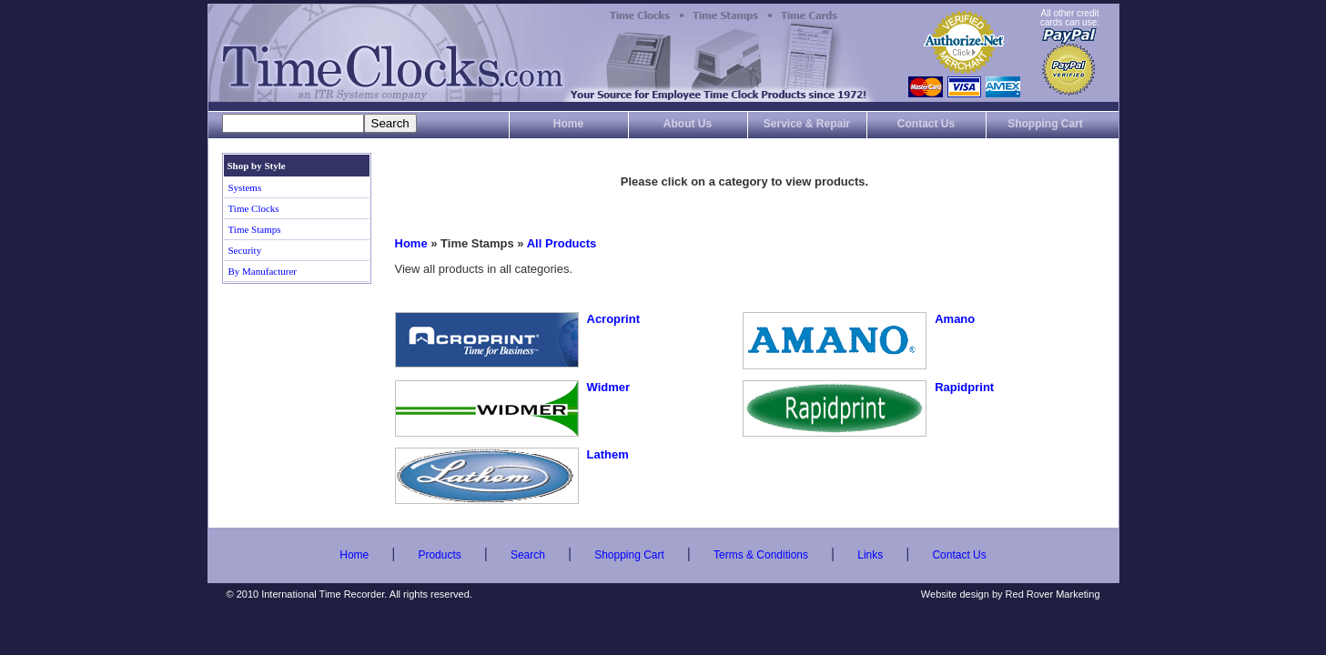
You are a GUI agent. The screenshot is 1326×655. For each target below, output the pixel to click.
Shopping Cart (1045, 123)
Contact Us (926, 123)
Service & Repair (807, 123)
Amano (955, 319)
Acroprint (614, 319)
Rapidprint (964, 387)
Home (568, 123)
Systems (245, 187)
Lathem (608, 454)
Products (439, 555)
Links (870, 555)
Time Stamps (254, 229)
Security (245, 250)
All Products (562, 243)
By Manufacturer (262, 271)
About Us (687, 123)
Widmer (609, 387)
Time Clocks (253, 208)
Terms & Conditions (761, 555)
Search (528, 555)
